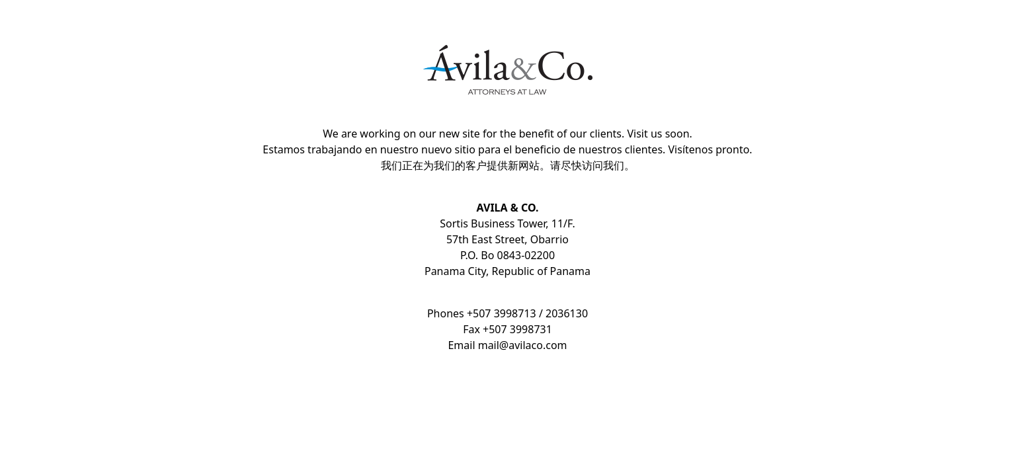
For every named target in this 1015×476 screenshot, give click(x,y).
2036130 (567, 313)
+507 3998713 (501, 313)
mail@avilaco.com (522, 345)
